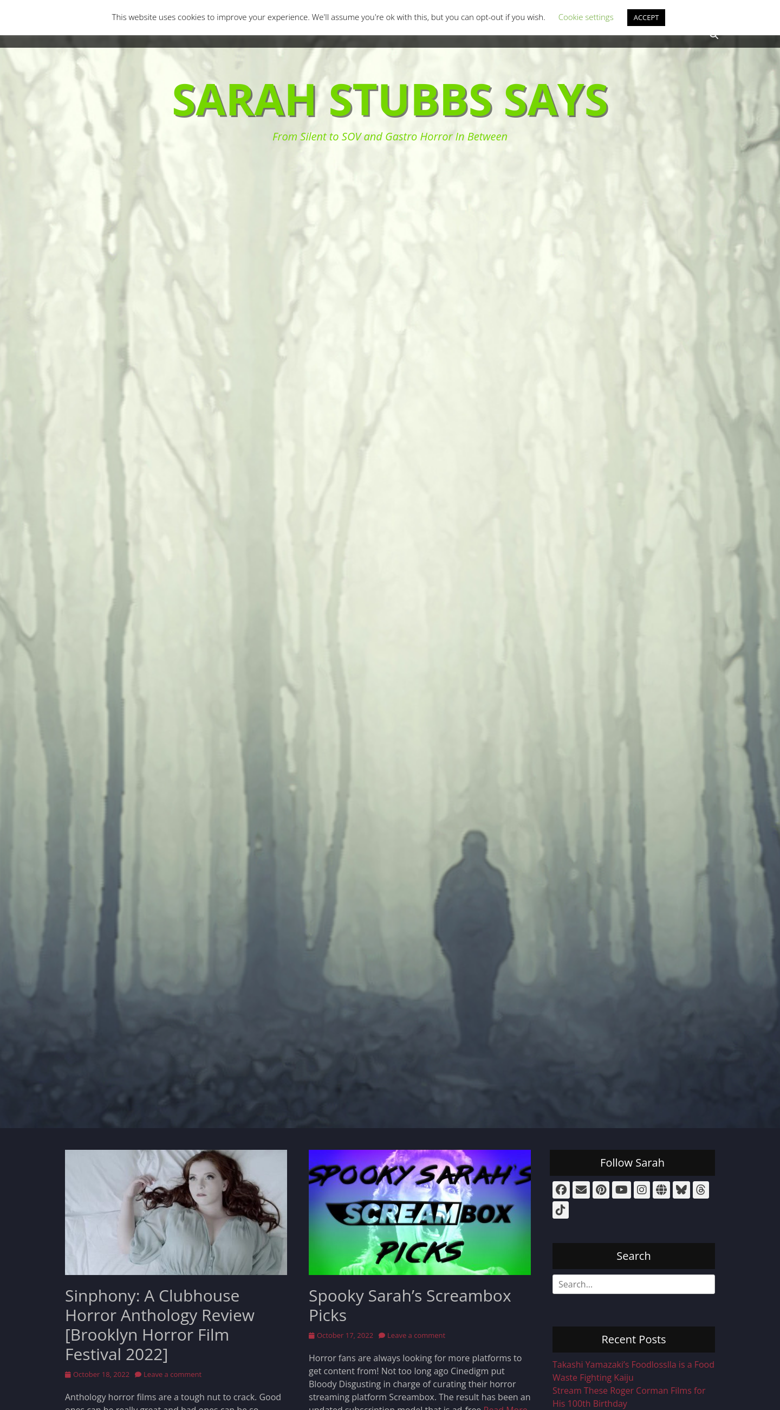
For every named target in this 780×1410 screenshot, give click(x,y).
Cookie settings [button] (586, 16)
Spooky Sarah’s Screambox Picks (410, 1305)
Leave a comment (173, 1374)
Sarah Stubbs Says (390, 98)
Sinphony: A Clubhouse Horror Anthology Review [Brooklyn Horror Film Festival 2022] (160, 1324)
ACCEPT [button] (646, 17)
